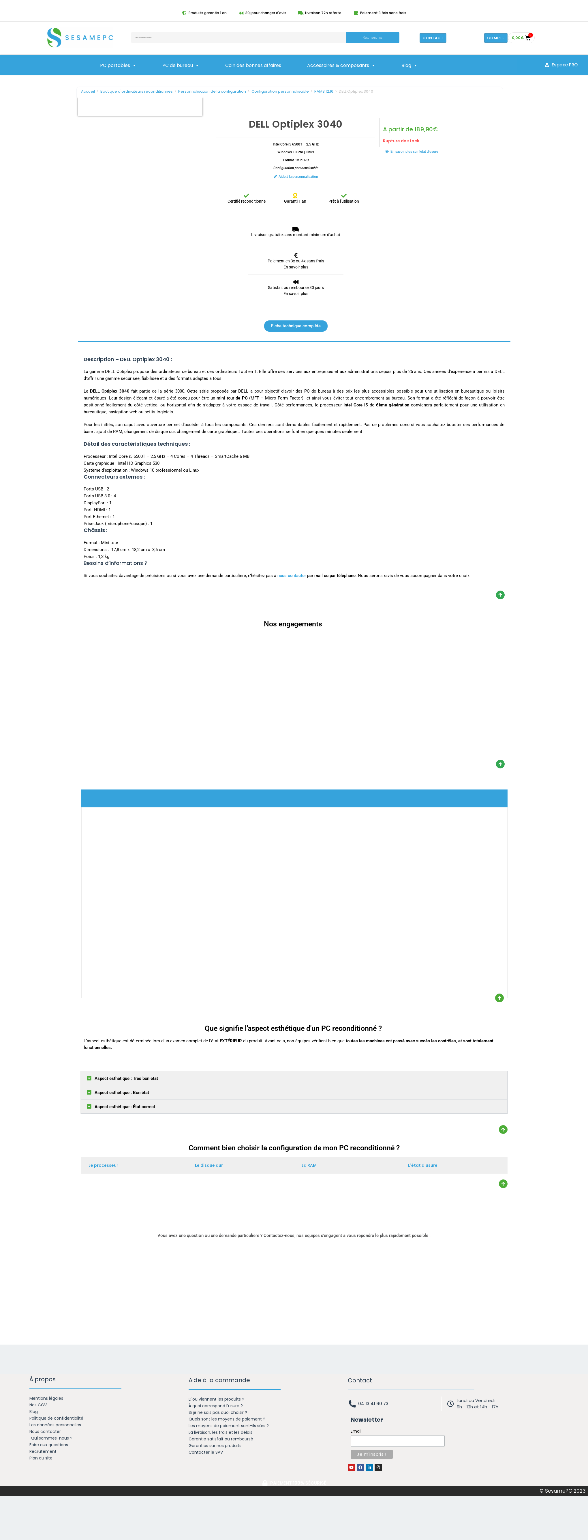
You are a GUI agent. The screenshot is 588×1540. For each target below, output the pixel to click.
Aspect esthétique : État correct (125, 1106)
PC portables (118, 65)
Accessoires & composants (341, 65)
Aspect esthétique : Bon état (122, 1092)
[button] (294, 1078)
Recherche (372, 37)
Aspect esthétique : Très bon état (126, 1078)
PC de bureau (180, 65)
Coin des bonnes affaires (253, 65)
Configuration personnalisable (280, 91)
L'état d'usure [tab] (422, 1165)
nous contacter (291, 575)
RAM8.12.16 (323, 91)
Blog (409, 65)
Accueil (88, 91)
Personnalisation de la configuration (212, 91)
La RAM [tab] (309, 1165)
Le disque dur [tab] (209, 1165)
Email (356, 1431)
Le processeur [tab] (103, 1165)
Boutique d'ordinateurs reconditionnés (136, 91)
